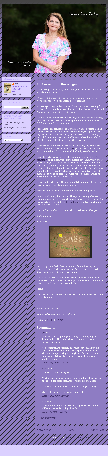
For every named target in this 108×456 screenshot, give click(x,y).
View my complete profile (12, 94)
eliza (45, 368)
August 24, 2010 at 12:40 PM (55, 396)
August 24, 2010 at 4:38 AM (55, 362)
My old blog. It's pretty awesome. (15, 128)
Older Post (97, 429)
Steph (16, 84)
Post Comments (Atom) (77, 437)
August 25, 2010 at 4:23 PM (55, 412)
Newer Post (44, 429)
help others (72, 202)
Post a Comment (48, 418)
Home (71, 429)
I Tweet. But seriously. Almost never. (14, 124)
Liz (72, 148)
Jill (44, 332)
